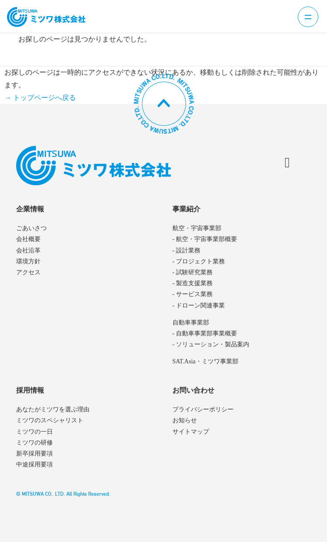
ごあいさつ (31, 228)
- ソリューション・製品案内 (210, 344)
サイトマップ (190, 431)
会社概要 (28, 239)
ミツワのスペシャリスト (49, 420)
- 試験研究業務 (192, 272)
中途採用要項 (34, 464)
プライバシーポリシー (203, 409)
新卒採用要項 (34, 453)
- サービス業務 (192, 294)
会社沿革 (28, 250)
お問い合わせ (193, 390)
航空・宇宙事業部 (196, 228)
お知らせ (184, 420)
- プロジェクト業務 (198, 261)
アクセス (28, 272)
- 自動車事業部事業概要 (204, 333)
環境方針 (28, 261)
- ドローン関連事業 (198, 305)
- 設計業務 (186, 250)
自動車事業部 (190, 322)
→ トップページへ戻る (40, 97)
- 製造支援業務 (192, 283)
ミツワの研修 (34, 442)
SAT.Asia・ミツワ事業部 (205, 361)
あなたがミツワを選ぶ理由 (52, 409)
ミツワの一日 (34, 431)
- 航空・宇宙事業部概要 (204, 239)
